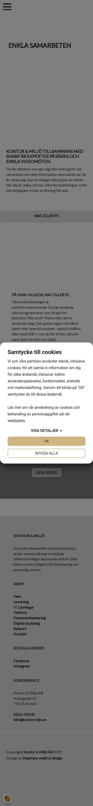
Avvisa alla (46, 453)
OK (46, 441)
